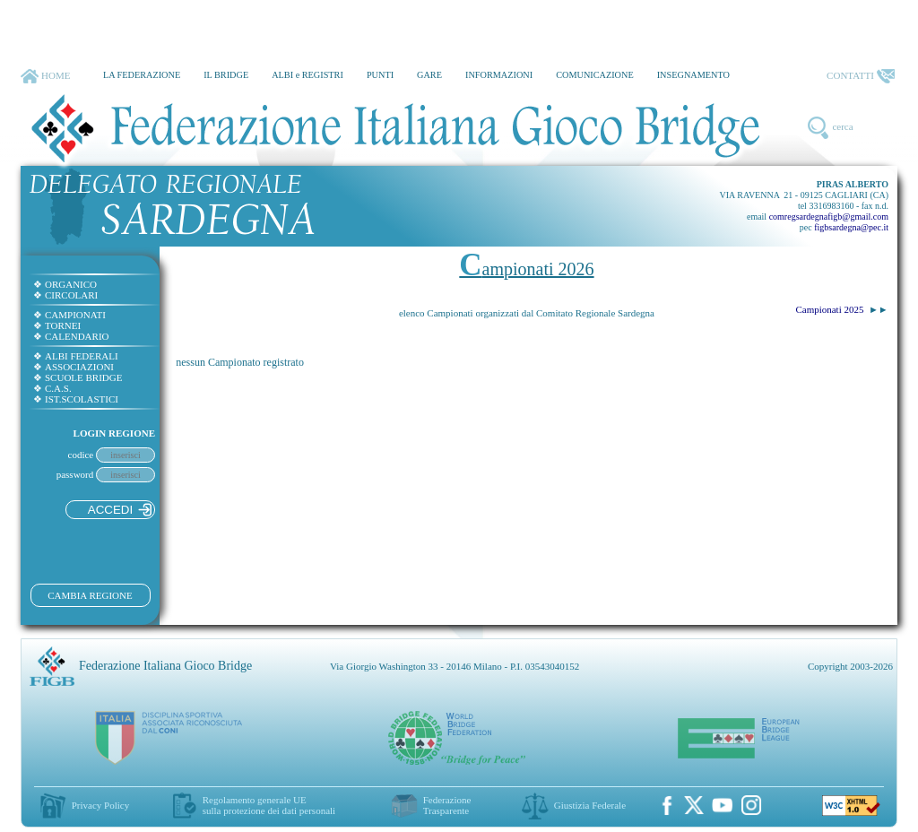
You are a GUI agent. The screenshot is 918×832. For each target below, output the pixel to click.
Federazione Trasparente (447, 805)
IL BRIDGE (226, 75)
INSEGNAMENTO (693, 75)
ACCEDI (120, 509)
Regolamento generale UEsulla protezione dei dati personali (269, 805)
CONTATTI (861, 76)
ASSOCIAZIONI (73, 366)
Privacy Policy (100, 805)
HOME (45, 76)
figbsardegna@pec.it (851, 227)
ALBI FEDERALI (75, 356)
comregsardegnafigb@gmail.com (828, 216)
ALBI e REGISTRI (307, 75)
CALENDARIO (71, 336)
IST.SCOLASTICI (75, 399)
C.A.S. (52, 388)
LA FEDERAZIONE (141, 75)
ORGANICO (65, 284)
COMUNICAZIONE (595, 75)
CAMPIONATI (69, 314)
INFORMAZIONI (499, 75)
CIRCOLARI (65, 295)
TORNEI (57, 325)
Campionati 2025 (829, 309)
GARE (429, 75)
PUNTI (380, 75)
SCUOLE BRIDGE (77, 377)
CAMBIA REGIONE (90, 595)
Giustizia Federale (590, 805)
